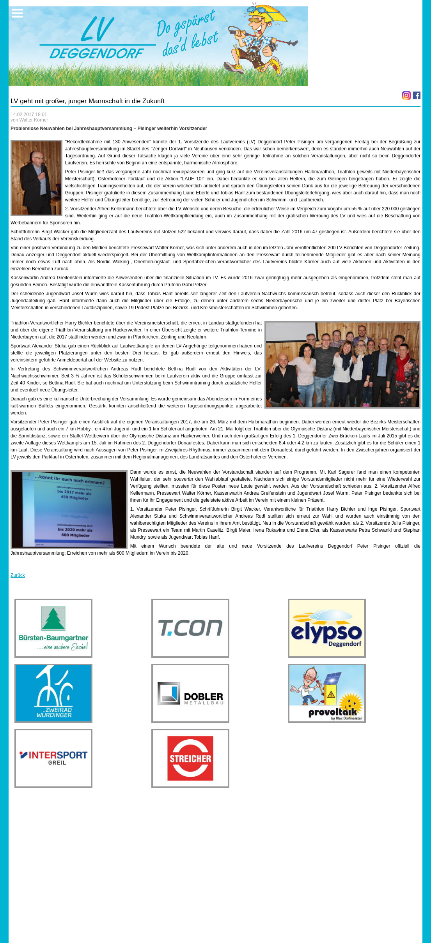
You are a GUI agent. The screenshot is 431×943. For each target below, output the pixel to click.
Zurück (18, 575)
